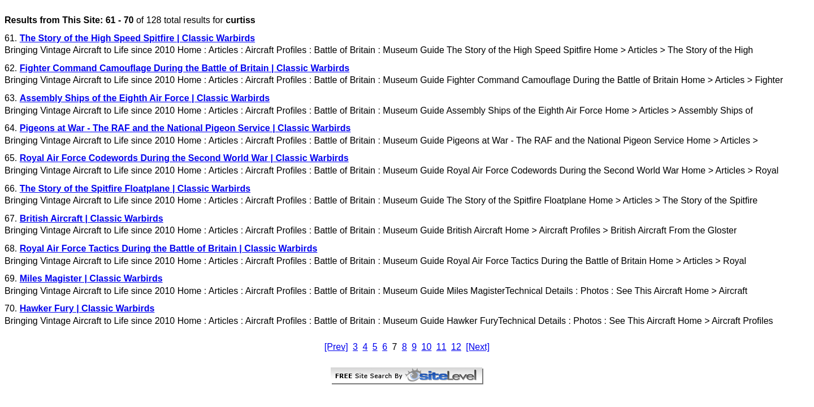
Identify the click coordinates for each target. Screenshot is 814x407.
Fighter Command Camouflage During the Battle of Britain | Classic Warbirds (185, 68)
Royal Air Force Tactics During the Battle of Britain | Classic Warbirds (169, 248)
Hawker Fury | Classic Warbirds (87, 308)
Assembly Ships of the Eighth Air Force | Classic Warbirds (145, 98)
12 (456, 347)
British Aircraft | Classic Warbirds (91, 218)
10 (427, 347)
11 (441, 347)
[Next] (478, 347)
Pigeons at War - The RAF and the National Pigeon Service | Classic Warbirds (185, 128)
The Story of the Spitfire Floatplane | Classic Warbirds (135, 188)
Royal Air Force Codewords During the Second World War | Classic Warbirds (184, 158)
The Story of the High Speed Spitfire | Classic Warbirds (137, 38)
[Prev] (336, 347)
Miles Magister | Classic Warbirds (91, 278)
